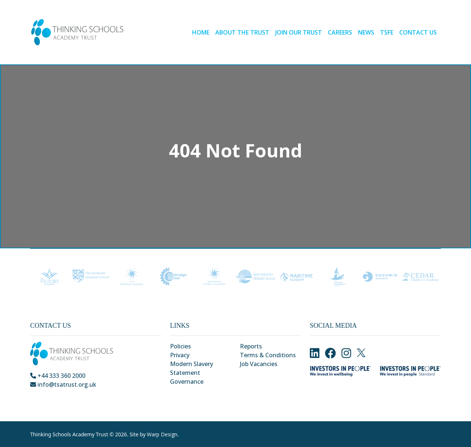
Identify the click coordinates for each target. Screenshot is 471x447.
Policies (180, 346)
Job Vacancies (258, 364)
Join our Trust (298, 32)
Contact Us (418, 32)
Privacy (180, 355)
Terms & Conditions (268, 355)
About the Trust (242, 32)
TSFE (386, 32)
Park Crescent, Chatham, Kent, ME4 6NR (89, 393)
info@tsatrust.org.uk (63, 384)
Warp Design (162, 434)
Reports (251, 346)
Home (200, 32)
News (366, 32)
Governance (186, 381)
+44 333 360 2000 (57, 376)
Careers (340, 32)
